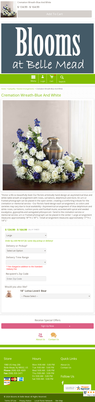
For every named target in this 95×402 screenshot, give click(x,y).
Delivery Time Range (17, 257)
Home (3, 89)
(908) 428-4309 (18, 370)
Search (62, 81)
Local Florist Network (43, 400)
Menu (33, 81)
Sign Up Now (47, 326)
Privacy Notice (25, 400)
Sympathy (11, 89)
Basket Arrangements (25, 89)
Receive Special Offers (47, 320)
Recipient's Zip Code (17, 273)
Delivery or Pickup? (16, 245)
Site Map (59, 400)
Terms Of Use (10, 400)
